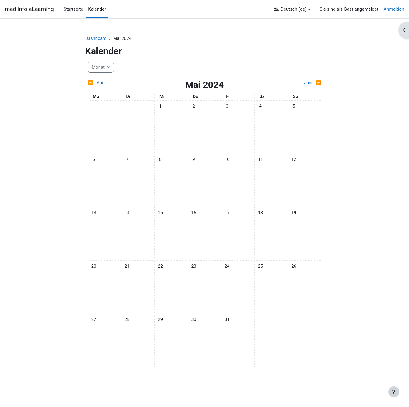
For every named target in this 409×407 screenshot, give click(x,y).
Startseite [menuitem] (73, 9)
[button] (292, 9)
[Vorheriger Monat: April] (117, 83)
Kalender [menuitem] (97, 9)
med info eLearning (29, 9)
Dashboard (96, 38)
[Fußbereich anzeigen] (393, 391)
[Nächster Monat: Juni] (292, 83)
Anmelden (393, 9)
